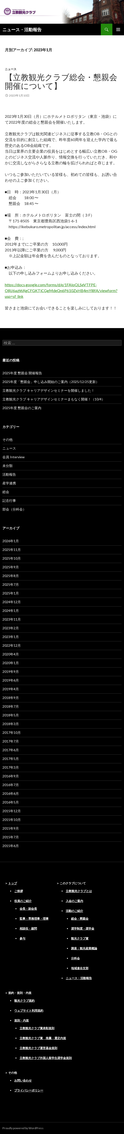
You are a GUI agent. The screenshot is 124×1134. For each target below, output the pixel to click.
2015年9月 (10, 828)
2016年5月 (10, 802)
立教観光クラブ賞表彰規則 (37, 1028)
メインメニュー (118, 29)
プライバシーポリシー (28, 1090)
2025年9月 (10, 567)
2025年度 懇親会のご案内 (21, 408)
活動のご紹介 (74, 911)
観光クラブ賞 (79, 938)
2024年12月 (11, 602)
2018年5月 (10, 715)
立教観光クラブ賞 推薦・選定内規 (43, 1038)
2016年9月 (10, 776)
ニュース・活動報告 (22, 29)
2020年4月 (10, 654)
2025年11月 (11, 550)
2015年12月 (11, 811)
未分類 (7, 466)
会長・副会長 (28, 908)
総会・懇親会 (79, 918)
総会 (5, 492)
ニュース (10, 69)
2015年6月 (10, 846)
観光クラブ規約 (24, 1000)
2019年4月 (10, 689)
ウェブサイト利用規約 (28, 1010)
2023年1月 (10, 637)
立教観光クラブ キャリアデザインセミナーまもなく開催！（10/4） (53, 399)
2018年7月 (10, 706)
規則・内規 (21, 1020)
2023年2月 (10, 628)
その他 (7, 439)
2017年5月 (10, 759)
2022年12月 (11, 645)
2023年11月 (11, 619)
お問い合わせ (23, 1080)
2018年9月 (10, 698)
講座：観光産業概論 (84, 948)
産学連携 (9, 483)
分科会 (75, 958)
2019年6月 (10, 680)
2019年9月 (10, 671)
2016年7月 (10, 785)
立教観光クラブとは (79, 891)
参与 (22, 938)
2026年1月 (10, 541)
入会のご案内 (74, 901)
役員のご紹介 (23, 901)
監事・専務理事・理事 (34, 918)
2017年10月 (11, 732)
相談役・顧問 (28, 928)
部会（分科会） (14, 509)
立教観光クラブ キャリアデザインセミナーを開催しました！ (48, 390)
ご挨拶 (18, 891)
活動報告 (9, 474)
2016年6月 (10, 793)
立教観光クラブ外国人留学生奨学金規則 (46, 1058)
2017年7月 (10, 741)
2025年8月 (10, 576)
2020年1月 (10, 663)
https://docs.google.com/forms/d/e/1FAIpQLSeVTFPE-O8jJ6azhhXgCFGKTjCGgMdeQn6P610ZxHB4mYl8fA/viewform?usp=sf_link (61, 290)
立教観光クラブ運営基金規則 (38, 1048)
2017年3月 (10, 767)
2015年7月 (10, 837)
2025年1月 (10, 593)
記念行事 (9, 500)
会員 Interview (13, 457)
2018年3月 (10, 724)
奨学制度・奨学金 (82, 928)
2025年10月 (11, 558)
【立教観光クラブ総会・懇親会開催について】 (61, 81)
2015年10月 (11, 820)
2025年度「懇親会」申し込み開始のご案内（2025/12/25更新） (50, 382)
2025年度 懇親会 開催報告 (22, 373)
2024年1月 (10, 610)
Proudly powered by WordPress (23, 1128)
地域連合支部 (79, 968)
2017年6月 (10, 750)
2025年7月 (10, 584)
